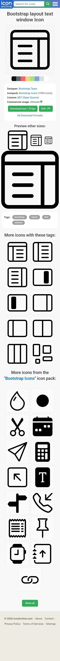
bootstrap (20, 217)
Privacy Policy (12, 623)
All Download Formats (30, 115)
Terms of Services (33, 623)
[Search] (47, 4)
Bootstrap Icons (28, 93)
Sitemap (51, 623)
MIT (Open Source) (28, 97)
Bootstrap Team (28, 88)
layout (34, 217)
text (46, 217)
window (18, 222)
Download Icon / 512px (22, 108)
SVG (45, 108)
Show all (30, 603)
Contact (49, 618)
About (38, 618)
